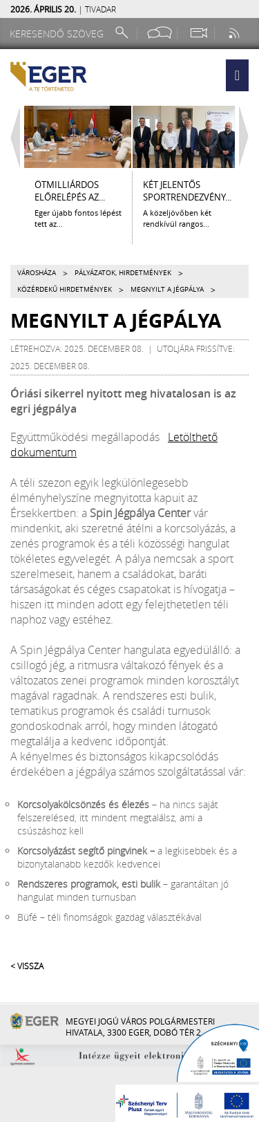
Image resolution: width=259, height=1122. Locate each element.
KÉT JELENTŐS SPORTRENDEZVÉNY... (187, 190)
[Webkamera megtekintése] (198, 32)
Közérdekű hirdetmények (64, 289)
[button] (237, 75)
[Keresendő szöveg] (59, 33)
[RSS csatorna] (235, 32)
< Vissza (27, 965)
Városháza (36, 272)
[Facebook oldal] (159, 32)
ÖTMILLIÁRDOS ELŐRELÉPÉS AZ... (70, 190)
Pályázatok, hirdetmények (123, 272)
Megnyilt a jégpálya (167, 289)
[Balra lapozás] (11, 137)
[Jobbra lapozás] (247, 137)
